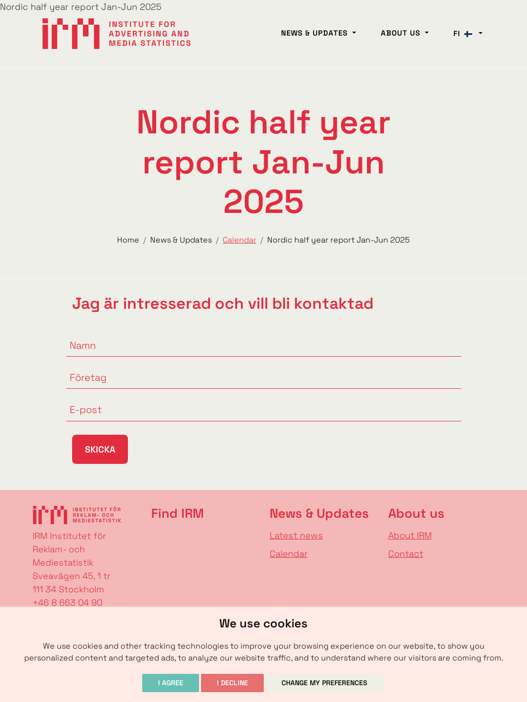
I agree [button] (170, 682)
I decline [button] (232, 682)
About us (402, 33)
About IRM (410, 535)
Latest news (296, 535)
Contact (405, 553)
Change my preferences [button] (324, 682)
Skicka (100, 449)
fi (465, 33)
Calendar (289, 553)
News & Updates (315, 33)
